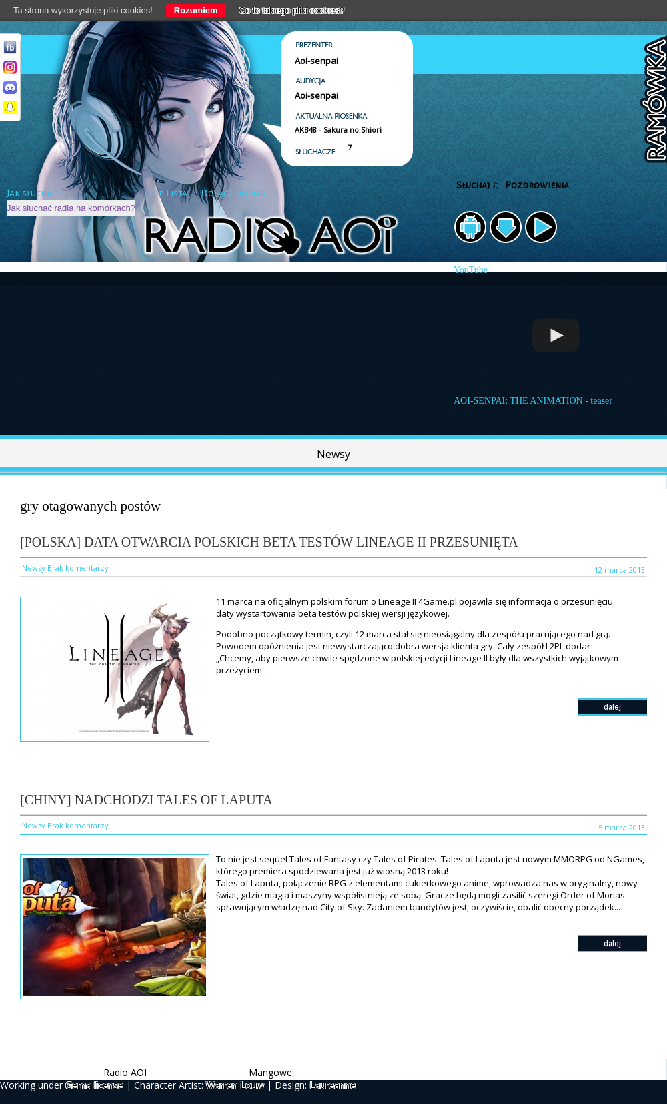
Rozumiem (196, 10)
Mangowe (270, 1072)
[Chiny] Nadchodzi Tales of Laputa (146, 799)
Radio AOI (125, 1072)
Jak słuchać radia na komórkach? (71, 208)
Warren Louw (235, 1085)
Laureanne (332, 1085)
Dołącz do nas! (234, 193)
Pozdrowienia (537, 185)
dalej (612, 706)
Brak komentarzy (78, 568)
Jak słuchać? (33, 193)
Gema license (94, 1085)
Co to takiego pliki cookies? (292, 10)
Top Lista (168, 193)
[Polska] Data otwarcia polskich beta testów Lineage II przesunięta (269, 542)
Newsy (333, 454)
